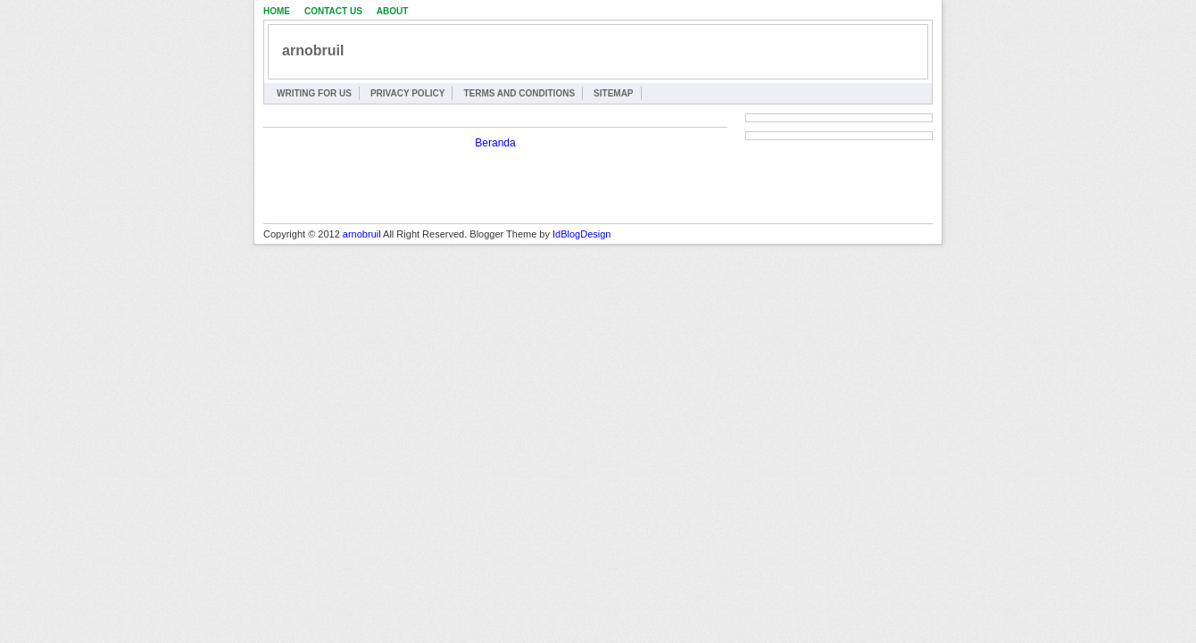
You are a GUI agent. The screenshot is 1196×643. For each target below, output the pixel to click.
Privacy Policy (407, 93)
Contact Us (333, 11)
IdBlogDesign (581, 234)
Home (276, 11)
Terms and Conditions (519, 93)
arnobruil (313, 50)
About (393, 11)
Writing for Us (314, 93)
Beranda (495, 143)
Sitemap (613, 93)
